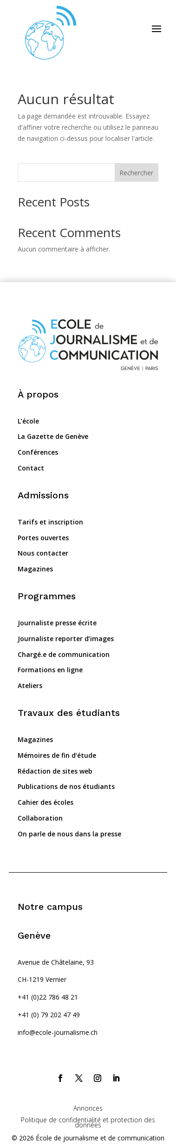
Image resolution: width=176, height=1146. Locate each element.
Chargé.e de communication (64, 654)
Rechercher (136, 172)
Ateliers (30, 685)
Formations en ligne (50, 669)
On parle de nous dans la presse (69, 833)
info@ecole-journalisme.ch (58, 1032)
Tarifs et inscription (50, 521)
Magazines (35, 568)
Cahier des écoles (45, 802)
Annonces (88, 1108)
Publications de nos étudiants (66, 786)
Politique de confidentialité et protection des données (88, 1122)
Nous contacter (43, 553)
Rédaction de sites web (55, 771)
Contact (31, 468)
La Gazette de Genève (53, 436)
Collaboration (40, 818)
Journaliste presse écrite (57, 622)
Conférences (38, 452)
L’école (28, 421)
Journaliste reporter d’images (66, 638)
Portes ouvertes (43, 537)
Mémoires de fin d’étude (57, 755)
